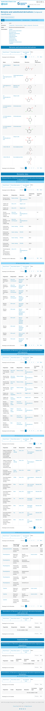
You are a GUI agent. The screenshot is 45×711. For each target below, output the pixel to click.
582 (37, 189)
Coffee (14, 477)
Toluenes (11, 43)
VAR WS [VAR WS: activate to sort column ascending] (40, 276)
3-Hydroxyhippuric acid (30, 462)
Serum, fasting (15, 226)
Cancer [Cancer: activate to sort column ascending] (30, 627)
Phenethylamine (6, 554)
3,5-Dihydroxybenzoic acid (23, 199)
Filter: (37, 52)
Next (41, 56)
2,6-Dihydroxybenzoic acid (7, 138)
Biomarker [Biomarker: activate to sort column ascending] (22, 195)
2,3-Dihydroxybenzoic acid (7, 97)
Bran (11, 415)
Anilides (10, 29)
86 (37, 271)
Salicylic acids (16, 95)
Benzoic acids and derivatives (15, 30)
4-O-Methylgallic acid (29, 514)
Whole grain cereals (12, 403)
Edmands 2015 (39, 477)
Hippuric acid (22, 203)
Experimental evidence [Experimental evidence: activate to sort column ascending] (16, 545)
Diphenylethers (12, 35)
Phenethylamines (12, 39)
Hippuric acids (16, 65)
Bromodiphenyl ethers (18, 146)
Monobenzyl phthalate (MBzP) (21, 281)
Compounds (11, 25)
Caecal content (34, 554)
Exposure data (35, 20)
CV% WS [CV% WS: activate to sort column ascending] (31, 276)
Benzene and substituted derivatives (13, 20)
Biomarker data (26, 20)
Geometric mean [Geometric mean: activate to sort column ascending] (39, 194)
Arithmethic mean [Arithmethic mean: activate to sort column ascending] (31, 194)
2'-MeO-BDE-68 (6, 157)
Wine (14, 484)
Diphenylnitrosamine (7, 548)
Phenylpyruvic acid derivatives (15, 42)
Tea (14, 498)
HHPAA (28, 470)
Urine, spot (13, 303)
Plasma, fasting (15, 198)
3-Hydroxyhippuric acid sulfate (30, 452)
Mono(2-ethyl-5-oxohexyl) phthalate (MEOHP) (21, 320)
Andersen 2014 (39, 450)
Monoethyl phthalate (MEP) (21, 292)
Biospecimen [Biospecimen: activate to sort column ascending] (14, 195)
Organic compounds (28, 25)
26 (37, 362)
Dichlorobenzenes (17, 106)
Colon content (34, 588)
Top (3, 20)
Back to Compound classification (7, 17)
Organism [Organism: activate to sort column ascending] (25, 545)
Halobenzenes (12, 37)
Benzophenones (12, 32)
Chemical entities (19, 25)
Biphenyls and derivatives (14, 33)
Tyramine (5, 588)
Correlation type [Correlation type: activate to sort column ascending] (36, 367)
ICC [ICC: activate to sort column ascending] (27, 276)
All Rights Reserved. (28, 706)
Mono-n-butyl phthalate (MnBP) (22, 287)
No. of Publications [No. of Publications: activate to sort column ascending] (38, 61)
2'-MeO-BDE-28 (6, 146)
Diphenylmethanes (13, 36)
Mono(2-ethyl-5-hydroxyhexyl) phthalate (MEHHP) (22, 312)
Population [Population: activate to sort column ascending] (5, 195)
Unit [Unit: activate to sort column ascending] (38, 660)
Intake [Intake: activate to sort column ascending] (12, 367)
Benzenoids (35, 25)
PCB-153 (21, 232)
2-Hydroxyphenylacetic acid (7, 77)
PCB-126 (21, 226)
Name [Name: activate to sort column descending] (4, 62)
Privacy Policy (15, 706)
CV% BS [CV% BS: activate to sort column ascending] (36, 276)
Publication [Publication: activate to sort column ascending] (38, 447)
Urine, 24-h (14, 203)
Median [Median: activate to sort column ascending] (33, 660)
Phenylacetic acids (13, 40)
